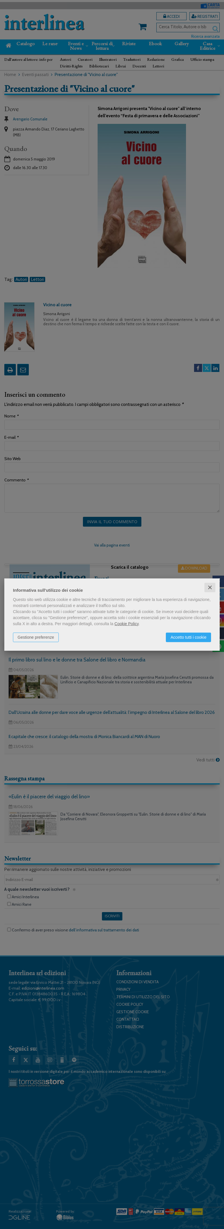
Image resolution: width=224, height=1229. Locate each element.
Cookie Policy (127, 623)
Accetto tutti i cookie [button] (188, 637)
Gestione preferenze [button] (36, 637)
